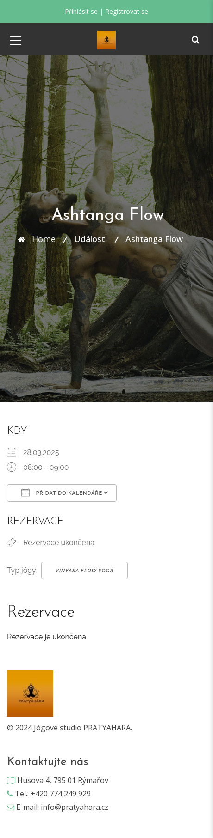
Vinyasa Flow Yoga (85, 571)
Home (44, 238)
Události (90, 238)
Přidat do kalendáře (61, 492)
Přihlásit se (81, 11)
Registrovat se (126, 11)
